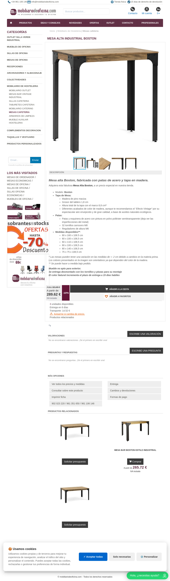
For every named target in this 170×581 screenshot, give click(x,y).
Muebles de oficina (19, 46)
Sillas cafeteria (19, 101)
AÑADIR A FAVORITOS (117, 296)
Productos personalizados (24, 143)
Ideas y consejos (50, 23)
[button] (159, 46)
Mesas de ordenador (20, 177)
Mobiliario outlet (20, 90)
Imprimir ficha (59, 397)
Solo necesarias (122, 556)
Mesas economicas (19, 180)
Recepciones (15, 66)
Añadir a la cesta (117, 289)
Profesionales (150, 23)
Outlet (110, 23)
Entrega (114, 384)
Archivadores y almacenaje (24, 73)
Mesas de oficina (17, 60)
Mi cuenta (147, 11)
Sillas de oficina (17, 53)
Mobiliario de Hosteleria (22, 86)
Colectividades (16, 79)
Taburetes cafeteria (22, 104)
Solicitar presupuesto (75, 461)
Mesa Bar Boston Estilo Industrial (135, 450)
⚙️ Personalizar (149, 556)
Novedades (75, 23)
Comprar (135, 461)
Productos (25, 23)
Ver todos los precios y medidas (68, 384)
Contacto (132, 11)
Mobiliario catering (21, 108)
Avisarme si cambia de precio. (67, 314)
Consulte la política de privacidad (20, 165)
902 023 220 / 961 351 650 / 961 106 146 (73, 403)
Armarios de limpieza (22, 116)
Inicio (52, 31)
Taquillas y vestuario (20, 137)
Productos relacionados (62, 317)
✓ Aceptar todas (93, 556)
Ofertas (94, 23)
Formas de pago (118, 397)
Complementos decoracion (24, 130)
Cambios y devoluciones (122, 390)
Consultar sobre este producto (67, 390)
